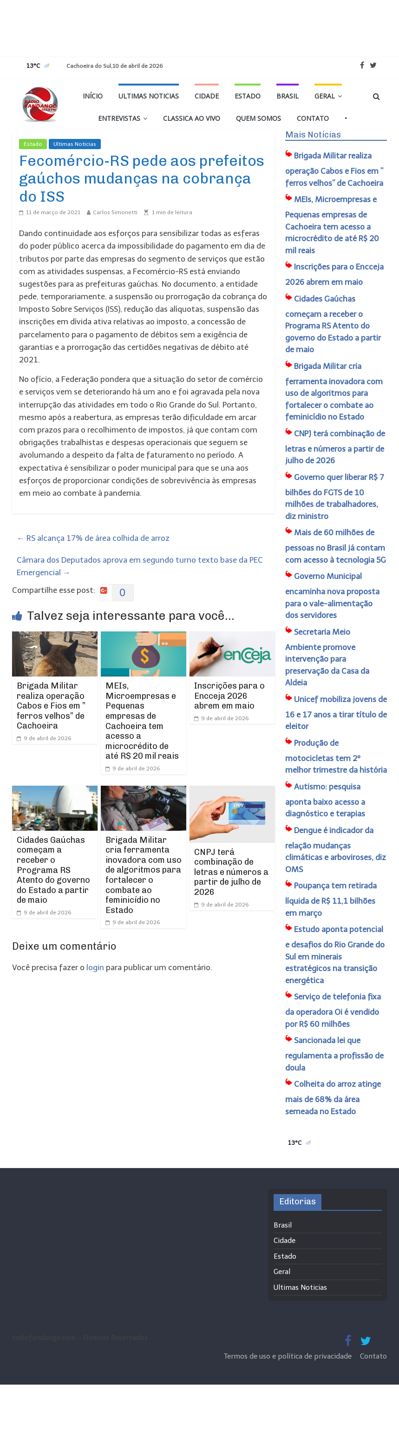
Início (93, 96)
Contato (313, 118)
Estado (248, 96)
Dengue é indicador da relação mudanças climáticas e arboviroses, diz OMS (335, 850)
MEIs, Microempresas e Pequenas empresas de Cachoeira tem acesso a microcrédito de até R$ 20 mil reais (142, 721)
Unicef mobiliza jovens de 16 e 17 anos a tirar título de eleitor (336, 713)
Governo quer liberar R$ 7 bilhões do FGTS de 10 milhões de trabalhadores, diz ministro (334, 497)
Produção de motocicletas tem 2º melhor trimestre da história (336, 756)
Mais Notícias (313, 135)
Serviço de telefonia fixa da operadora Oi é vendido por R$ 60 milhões (333, 1010)
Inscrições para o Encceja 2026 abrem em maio (229, 696)
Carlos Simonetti (115, 212)
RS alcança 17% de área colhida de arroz (93, 538)
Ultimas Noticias (148, 96)
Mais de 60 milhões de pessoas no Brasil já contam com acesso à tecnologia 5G (335, 546)
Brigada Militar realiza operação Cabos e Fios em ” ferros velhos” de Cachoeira (51, 706)
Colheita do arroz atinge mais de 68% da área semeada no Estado (333, 1097)
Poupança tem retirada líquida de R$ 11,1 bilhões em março (331, 899)
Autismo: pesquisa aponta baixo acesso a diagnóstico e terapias (325, 800)
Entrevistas (119, 118)
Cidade (207, 96)
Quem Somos (258, 118)
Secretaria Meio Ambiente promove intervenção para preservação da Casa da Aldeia (327, 657)
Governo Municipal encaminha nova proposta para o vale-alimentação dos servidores (332, 595)
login (95, 967)
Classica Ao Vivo (191, 118)
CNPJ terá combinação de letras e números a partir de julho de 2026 (231, 872)
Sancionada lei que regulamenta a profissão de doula (334, 1054)
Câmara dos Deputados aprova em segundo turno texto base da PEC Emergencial (140, 566)
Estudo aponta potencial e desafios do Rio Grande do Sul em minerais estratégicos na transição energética (335, 955)
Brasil (287, 96)
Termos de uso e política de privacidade (288, 1356)
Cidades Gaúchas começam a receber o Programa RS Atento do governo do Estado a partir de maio (53, 870)
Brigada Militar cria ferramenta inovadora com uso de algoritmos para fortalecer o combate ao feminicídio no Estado (143, 875)
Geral (324, 96)
